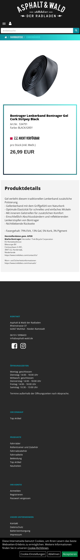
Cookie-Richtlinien (38, 548)
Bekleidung (16, 458)
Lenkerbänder (33, 37)
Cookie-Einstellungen (33, 554)
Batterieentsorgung (20, 530)
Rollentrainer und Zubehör (24, 447)
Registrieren (16, 494)
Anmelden (15, 490)
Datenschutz (16, 527)
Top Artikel (15, 418)
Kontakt (14, 523)
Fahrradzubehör (18, 450)
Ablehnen (54, 554)
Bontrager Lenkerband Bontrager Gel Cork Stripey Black (39, 117)
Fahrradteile (16, 37)
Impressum (16, 534)
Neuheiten (15, 465)
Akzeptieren (70, 554)
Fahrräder (15, 443)
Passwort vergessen (20, 498)
